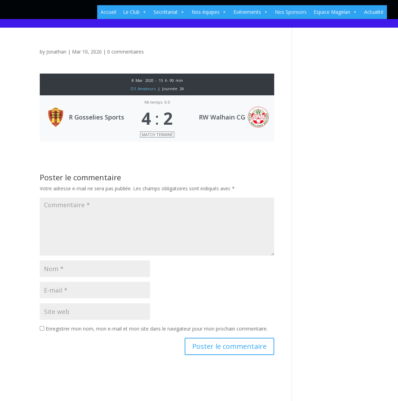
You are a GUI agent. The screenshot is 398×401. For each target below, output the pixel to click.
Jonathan (56, 51)
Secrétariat (169, 12)
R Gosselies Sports (96, 117)
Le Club (135, 12)
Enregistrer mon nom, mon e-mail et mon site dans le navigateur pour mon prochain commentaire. (157, 328)
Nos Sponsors (291, 12)
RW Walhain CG (222, 117)
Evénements (250, 12)
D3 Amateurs (144, 88)
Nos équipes (209, 12)
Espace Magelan (335, 12)
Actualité (373, 12)
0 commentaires (125, 51)
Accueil (108, 12)
